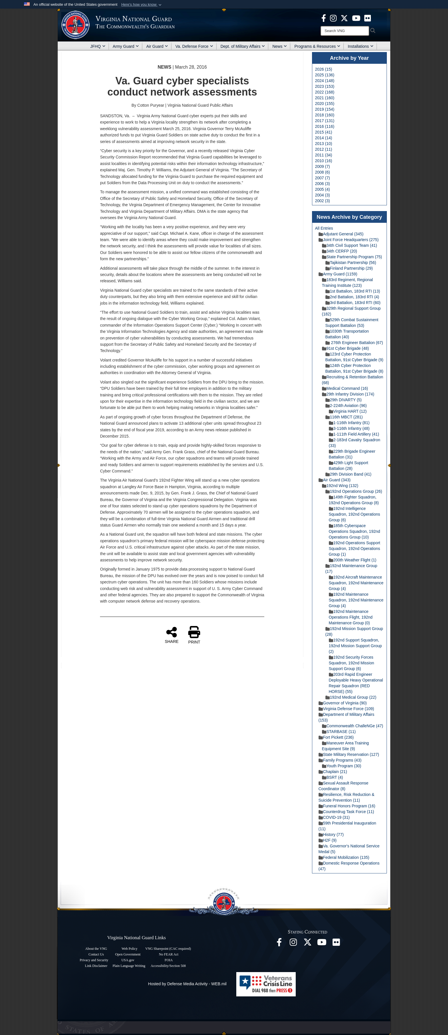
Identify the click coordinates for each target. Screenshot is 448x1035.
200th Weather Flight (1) (353, 560)
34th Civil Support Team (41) (349, 245)
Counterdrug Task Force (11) (346, 811)
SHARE (172, 635)
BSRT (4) (332, 777)
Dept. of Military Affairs (243, 46)
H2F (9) (328, 840)
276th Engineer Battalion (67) (354, 342)
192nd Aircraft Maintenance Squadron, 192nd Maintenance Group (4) (356, 583)
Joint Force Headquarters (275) (349, 239)
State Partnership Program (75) (352, 257)
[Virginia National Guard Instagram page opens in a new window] (333, 17)
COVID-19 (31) (334, 817)
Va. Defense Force (194, 46)
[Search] (345, 31)
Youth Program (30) (341, 766)
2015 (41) (323, 132)
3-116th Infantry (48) (349, 428)
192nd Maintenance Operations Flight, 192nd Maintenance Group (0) (351, 617)
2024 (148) (325, 80)
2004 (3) (322, 195)
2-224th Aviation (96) (346, 405)
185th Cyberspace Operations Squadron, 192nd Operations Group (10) (354, 531)
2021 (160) (325, 98)
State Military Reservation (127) (349, 754)
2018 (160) (325, 115)
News (279, 46)
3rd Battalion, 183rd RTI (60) (353, 302)
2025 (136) (325, 75)
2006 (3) (322, 183)
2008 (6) (322, 172)
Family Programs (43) (340, 760)
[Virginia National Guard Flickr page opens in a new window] (367, 17)
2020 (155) (325, 103)
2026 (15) (323, 69)
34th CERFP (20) (339, 251)
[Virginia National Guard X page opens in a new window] (344, 17)
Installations (360, 46)
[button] (142, 4)
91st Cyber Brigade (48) (345, 348)
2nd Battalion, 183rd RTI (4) (352, 297)
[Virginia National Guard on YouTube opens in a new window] (356, 17)
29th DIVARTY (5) (343, 400)
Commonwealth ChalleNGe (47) (352, 726)
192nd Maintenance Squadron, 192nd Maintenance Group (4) (356, 600)
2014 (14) (323, 138)
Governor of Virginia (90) (343, 703)
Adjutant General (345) (341, 234)
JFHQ (97, 46)
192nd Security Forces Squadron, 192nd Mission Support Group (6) (351, 663)
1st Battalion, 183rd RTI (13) (352, 291)
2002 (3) (322, 200)
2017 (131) (325, 120)
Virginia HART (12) (348, 411)
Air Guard (157, 46)
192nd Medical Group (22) (351, 697)
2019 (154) (325, 109)
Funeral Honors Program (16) (347, 806)
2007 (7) (322, 178)
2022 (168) (325, 92)
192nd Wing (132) (340, 485)
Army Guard (126, 46)
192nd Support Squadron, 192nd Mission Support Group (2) (355, 646)
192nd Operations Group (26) (353, 491)
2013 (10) (323, 143)
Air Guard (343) (335, 480)
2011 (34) (323, 155)
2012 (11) (323, 149)
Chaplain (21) (333, 771)
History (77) (331, 834)
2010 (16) (323, 160)
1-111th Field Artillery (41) (354, 434)
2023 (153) (325, 86)
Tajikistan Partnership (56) (350, 262)
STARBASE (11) (339, 731)
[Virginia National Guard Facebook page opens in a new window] (323, 17)
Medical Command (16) (345, 388)
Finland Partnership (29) (349, 268)
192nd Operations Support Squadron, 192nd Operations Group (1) (354, 549)
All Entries (324, 228)
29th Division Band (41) (348, 474)
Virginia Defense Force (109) (346, 708)
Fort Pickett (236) (336, 737)
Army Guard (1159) (338, 274)
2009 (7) (322, 166)
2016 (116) (325, 126)
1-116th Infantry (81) (349, 422)
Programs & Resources (317, 46)
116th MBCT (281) (344, 417)
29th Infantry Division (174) (348, 394)
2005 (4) (322, 189)
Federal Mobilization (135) (344, 857)
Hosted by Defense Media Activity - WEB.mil (187, 984)
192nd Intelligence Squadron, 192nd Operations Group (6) (354, 514)
